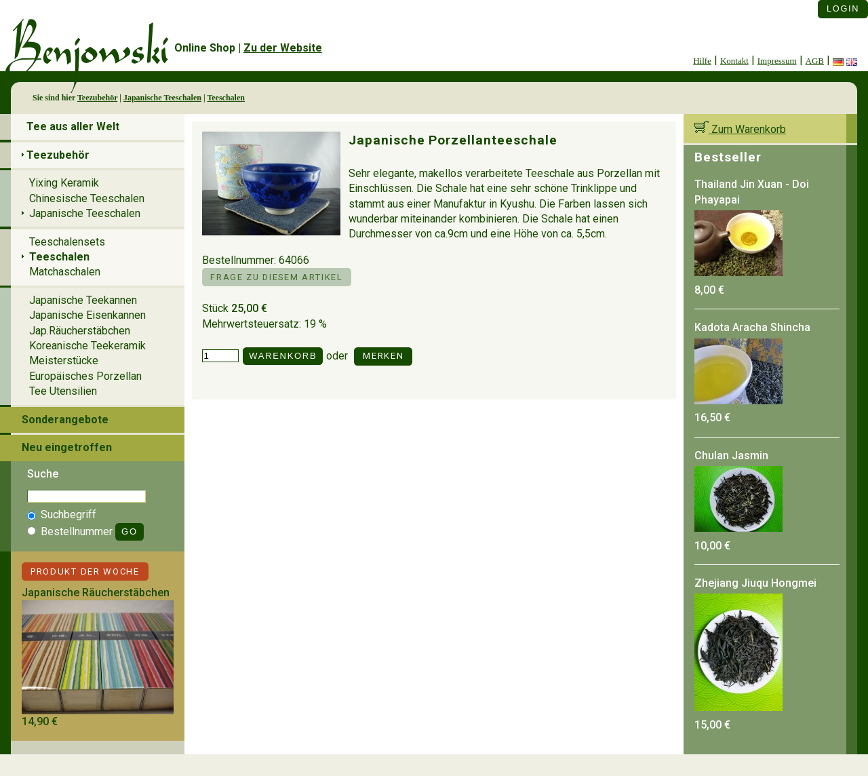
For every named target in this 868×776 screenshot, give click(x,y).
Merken (383, 356)
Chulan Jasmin (731, 455)
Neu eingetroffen (67, 447)
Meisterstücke (63, 360)
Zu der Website (282, 47)
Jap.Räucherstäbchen (79, 330)
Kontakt (734, 61)
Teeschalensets (67, 241)
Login (843, 8)
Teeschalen (226, 97)
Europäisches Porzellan (85, 376)
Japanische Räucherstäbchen (96, 592)
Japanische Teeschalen (162, 97)
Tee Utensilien (63, 391)
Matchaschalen (64, 271)
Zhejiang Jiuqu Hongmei (755, 583)
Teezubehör (97, 97)
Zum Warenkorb (740, 129)
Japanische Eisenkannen (87, 315)
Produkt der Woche (85, 571)
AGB (815, 61)
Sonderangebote (65, 419)
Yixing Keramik (64, 182)
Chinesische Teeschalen (86, 198)
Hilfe (702, 61)
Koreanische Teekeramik (87, 345)
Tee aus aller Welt (72, 126)
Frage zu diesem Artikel (276, 277)
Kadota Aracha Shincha (752, 327)
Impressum (777, 61)
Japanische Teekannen (83, 300)
